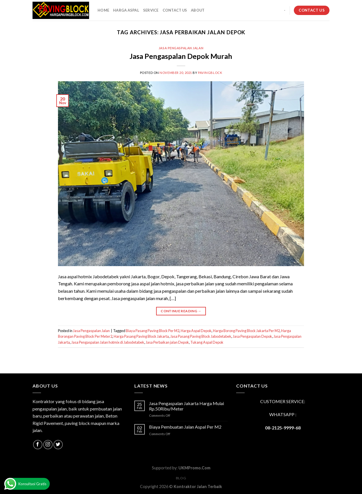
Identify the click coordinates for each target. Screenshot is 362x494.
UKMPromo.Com (194, 467)
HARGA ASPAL (126, 10)
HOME (103, 10)
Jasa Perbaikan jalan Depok (167, 342)
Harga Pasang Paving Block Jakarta (141, 336)
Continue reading (181, 311)
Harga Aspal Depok (196, 330)
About (197, 10)
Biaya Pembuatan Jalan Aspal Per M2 (185, 426)
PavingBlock (210, 72)
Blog (181, 478)
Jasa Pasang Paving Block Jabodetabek (200, 336)
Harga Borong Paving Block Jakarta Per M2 (246, 330)
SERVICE (151, 10)
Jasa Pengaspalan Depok (252, 336)
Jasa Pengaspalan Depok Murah (181, 56)
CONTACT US (175, 10)
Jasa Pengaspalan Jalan (181, 48)
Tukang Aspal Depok (206, 342)
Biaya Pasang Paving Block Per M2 (152, 330)
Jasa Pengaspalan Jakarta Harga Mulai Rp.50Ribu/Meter (186, 406)
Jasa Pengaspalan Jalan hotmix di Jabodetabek (107, 342)
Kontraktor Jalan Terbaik (198, 486)
